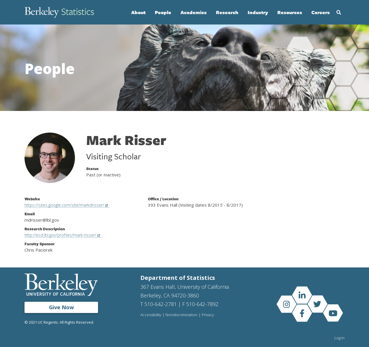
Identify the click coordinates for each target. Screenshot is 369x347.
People (163, 12)
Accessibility (151, 315)
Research (227, 12)
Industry (258, 12)
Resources (289, 12)
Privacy (209, 315)
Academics (193, 12)
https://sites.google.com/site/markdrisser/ (70, 205)
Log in (339, 337)
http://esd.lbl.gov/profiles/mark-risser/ (66, 235)
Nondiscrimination (182, 315)
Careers (320, 12)
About (138, 12)
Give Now (61, 307)
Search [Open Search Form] (338, 12)
